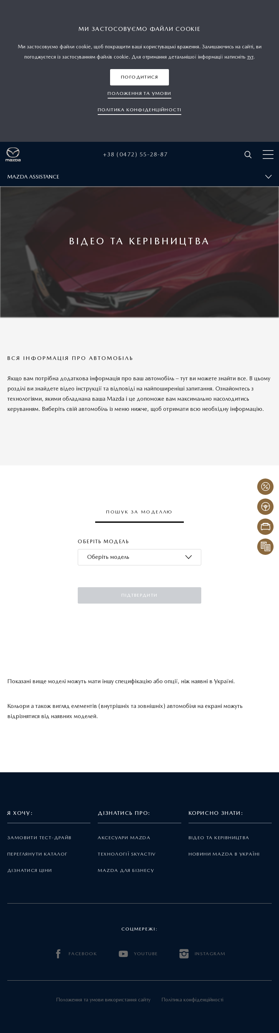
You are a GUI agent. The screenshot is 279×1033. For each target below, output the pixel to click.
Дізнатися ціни (29, 870)
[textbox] (108, 557)
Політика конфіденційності (192, 999)
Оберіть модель (103, 541)
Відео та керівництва (219, 837)
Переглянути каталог (37, 854)
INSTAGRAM (202, 953)
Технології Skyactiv (126, 854)
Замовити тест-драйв (39, 837)
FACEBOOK (75, 953)
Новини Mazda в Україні (224, 854)
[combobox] (139, 557)
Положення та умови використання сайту (103, 999)
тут (250, 57)
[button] (139, 77)
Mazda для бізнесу (126, 870)
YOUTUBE (138, 953)
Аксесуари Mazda (124, 837)
